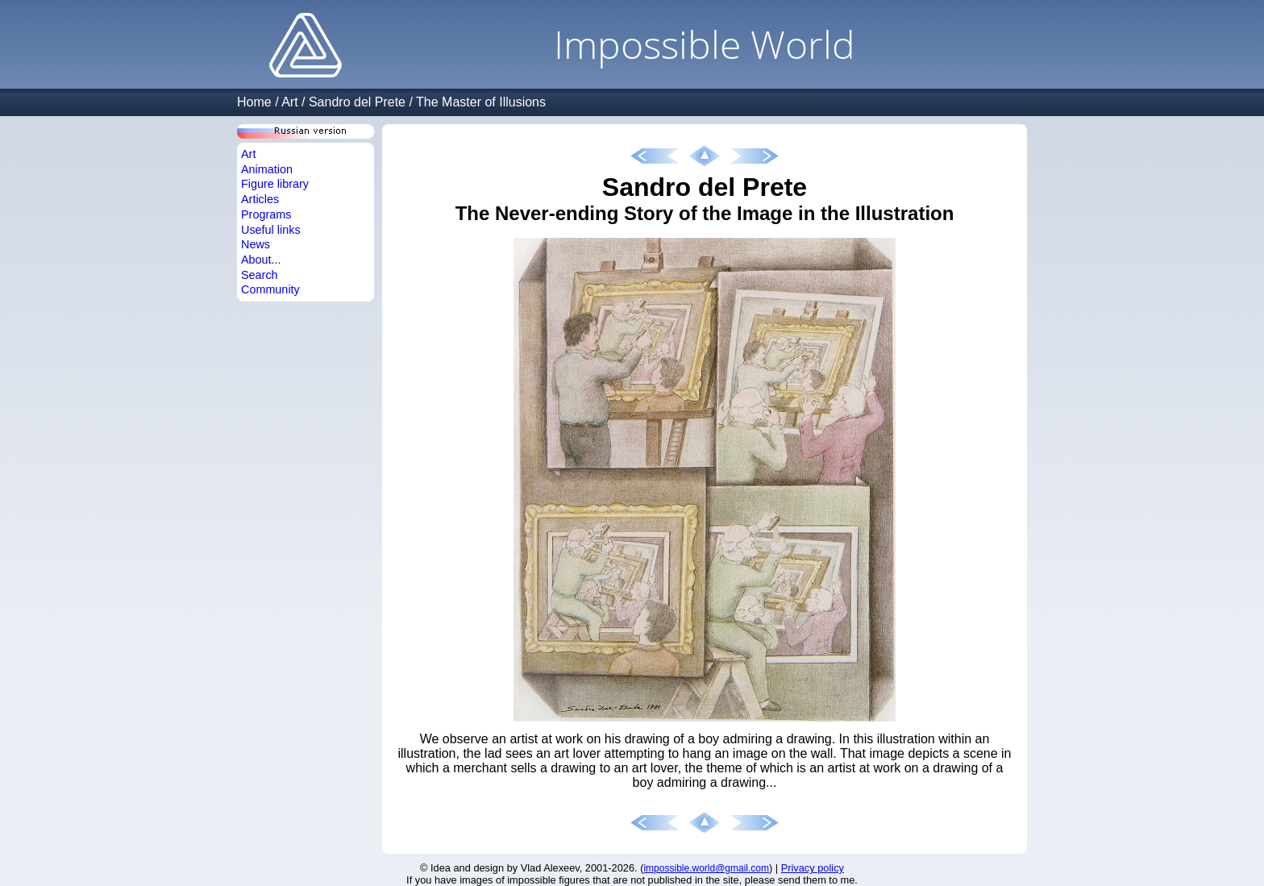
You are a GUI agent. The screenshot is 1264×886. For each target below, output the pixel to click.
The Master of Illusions (481, 102)
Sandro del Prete (357, 102)
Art (289, 102)
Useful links (271, 229)
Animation (267, 169)
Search (259, 274)
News (255, 244)
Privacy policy (812, 868)
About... (261, 259)
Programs (266, 214)
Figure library (275, 183)
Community (270, 289)
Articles (260, 199)
